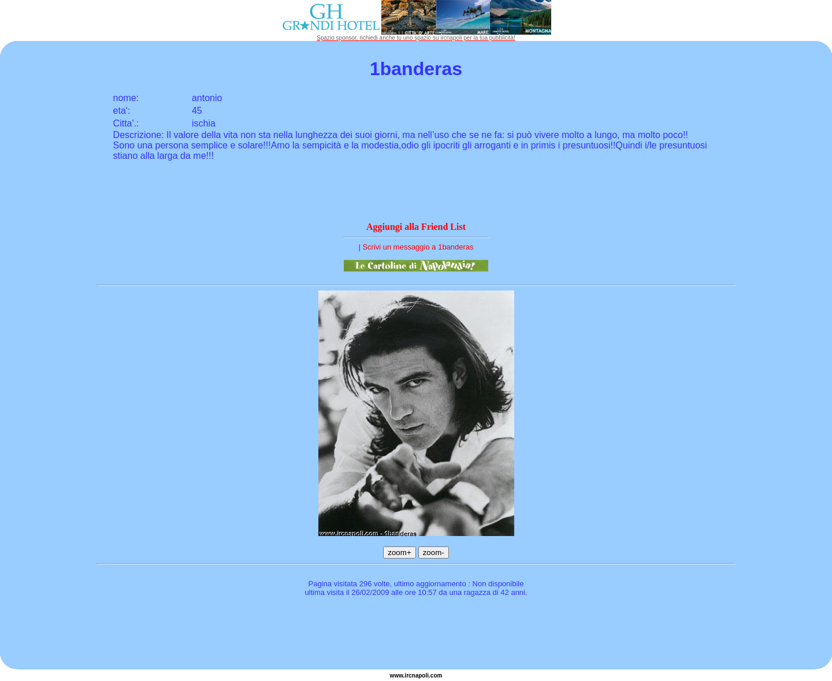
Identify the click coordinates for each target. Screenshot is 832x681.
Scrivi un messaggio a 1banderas (417, 247)
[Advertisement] (416, 634)
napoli (420, 675)
